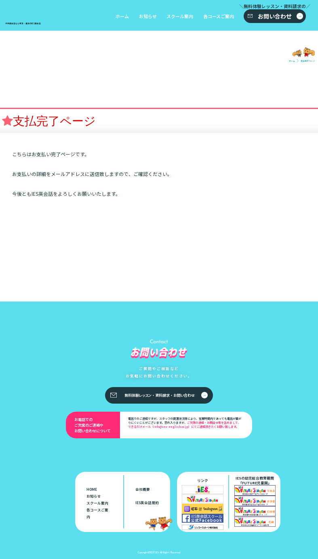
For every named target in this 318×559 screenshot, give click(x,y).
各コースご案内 (218, 16)
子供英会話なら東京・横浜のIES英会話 (45, 469)
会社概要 (142, 489)
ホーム (122, 16)
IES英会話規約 (147, 502)
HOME (91, 489)
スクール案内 (179, 16)
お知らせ (148, 16)
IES (157, 552)
